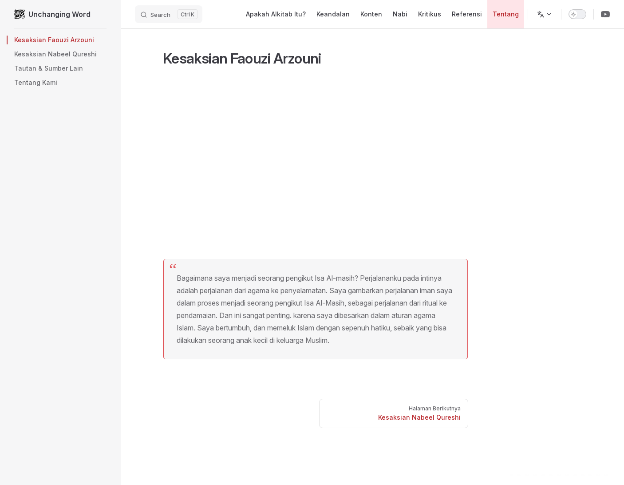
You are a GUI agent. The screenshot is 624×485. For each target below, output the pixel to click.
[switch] (577, 14)
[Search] (168, 14)
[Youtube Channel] (605, 14)
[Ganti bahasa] (544, 14)
